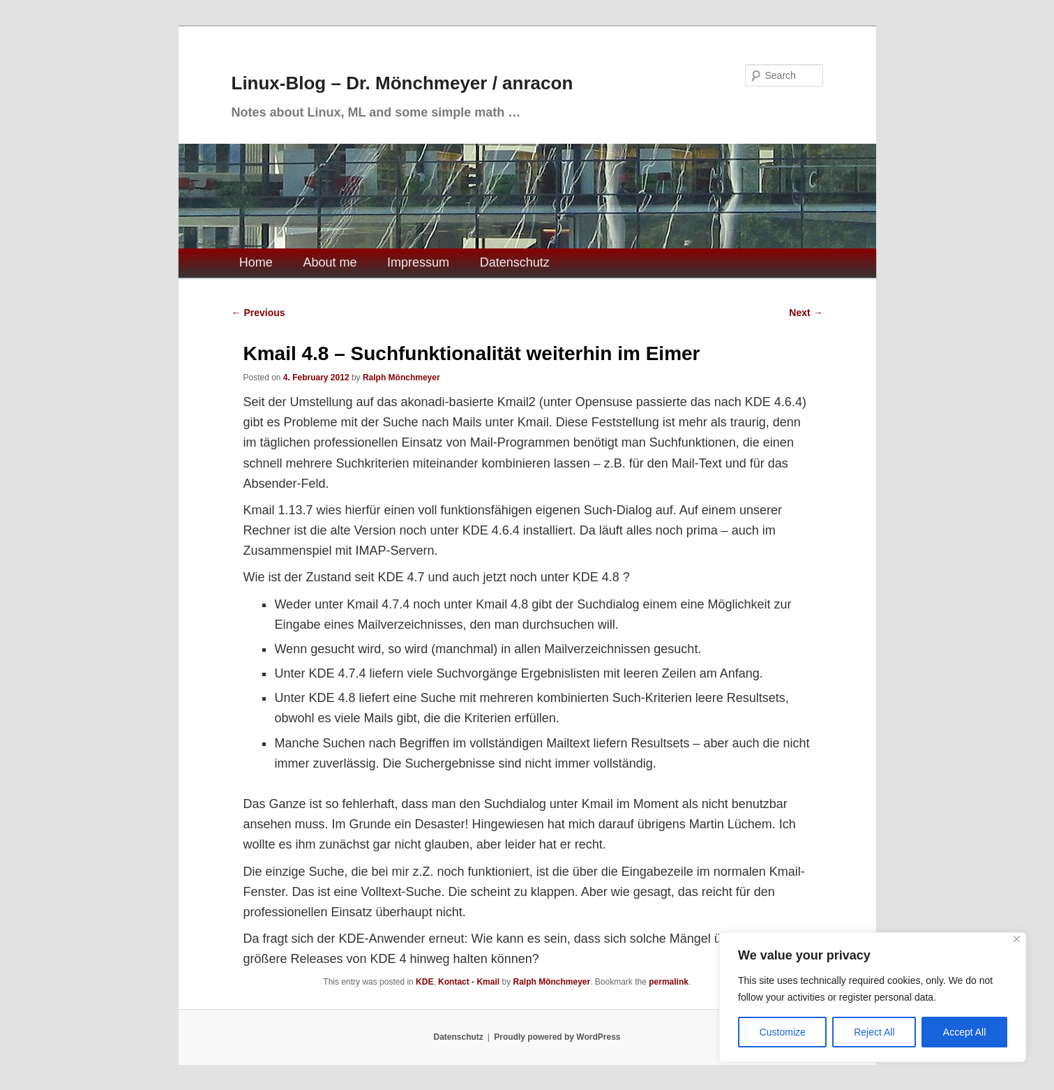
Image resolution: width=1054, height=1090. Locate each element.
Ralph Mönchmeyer (401, 377)
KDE (424, 982)
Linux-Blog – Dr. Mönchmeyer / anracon (402, 83)
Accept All (964, 1032)
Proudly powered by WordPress (557, 1037)
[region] (872, 997)
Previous (258, 312)
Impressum (418, 262)
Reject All (874, 1032)
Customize (783, 1032)
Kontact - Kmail (468, 982)
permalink (668, 982)
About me (329, 262)
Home (256, 262)
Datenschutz (515, 262)
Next (805, 312)
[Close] (1017, 939)
